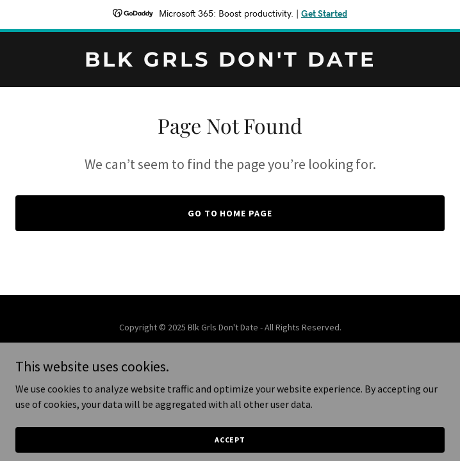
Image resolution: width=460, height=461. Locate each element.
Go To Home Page (230, 213)
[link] (230, 62)
